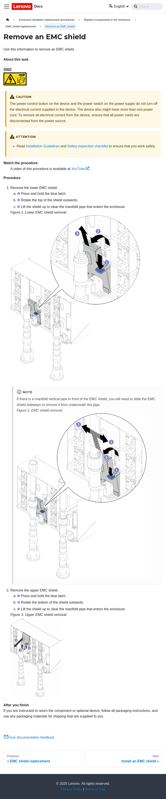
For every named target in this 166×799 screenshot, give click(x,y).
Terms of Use (95, 789)
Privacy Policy (71, 789)
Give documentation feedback (28, 737)
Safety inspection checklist (87, 146)
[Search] (147, 6)
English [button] (117, 6)
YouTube (80, 169)
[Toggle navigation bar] (6, 6)
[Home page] (7, 19)
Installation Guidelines (43, 146)
